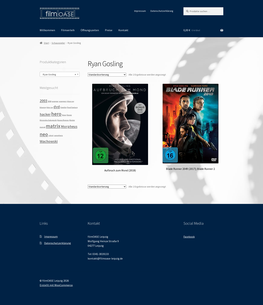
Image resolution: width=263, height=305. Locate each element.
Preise (108, 30)
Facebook (189, 236)
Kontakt (123, 30)
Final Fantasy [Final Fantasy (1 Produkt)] (72, 107)
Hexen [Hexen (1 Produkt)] (69, 115)
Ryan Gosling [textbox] (58, 74)
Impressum (140, 10)
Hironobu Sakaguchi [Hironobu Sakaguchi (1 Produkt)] (48, 120)
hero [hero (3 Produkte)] (56, 114)
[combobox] (60, 74)
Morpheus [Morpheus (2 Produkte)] (69, 126)
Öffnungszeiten (90, 30)
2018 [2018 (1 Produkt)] (49, 101)
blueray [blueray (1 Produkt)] (43, 107)
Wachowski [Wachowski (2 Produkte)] (49, 141)
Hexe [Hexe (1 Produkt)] (64, 115)
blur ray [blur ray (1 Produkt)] (50, 107)
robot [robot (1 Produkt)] (50, 135)
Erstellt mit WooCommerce (56, 285)
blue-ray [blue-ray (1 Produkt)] (70, 101)
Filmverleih (68, 30)
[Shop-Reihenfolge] (107, 75)
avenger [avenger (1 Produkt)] (55, 101)
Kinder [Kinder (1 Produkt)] (72, 120)
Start (46, 42)
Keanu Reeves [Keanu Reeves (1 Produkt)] (63, 120)
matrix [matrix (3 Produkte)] (53, 126)
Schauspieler (58, 42)
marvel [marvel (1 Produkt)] (42, 127)
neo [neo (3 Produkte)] (44, 134)
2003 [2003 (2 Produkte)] (43, 100)
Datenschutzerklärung (161, 10)
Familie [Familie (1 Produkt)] (63, 107)
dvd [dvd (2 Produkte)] (56, 106)
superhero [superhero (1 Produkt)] (58, 135)
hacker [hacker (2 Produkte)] (45, 114)
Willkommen (47, 30)
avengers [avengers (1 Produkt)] (63, 101)
